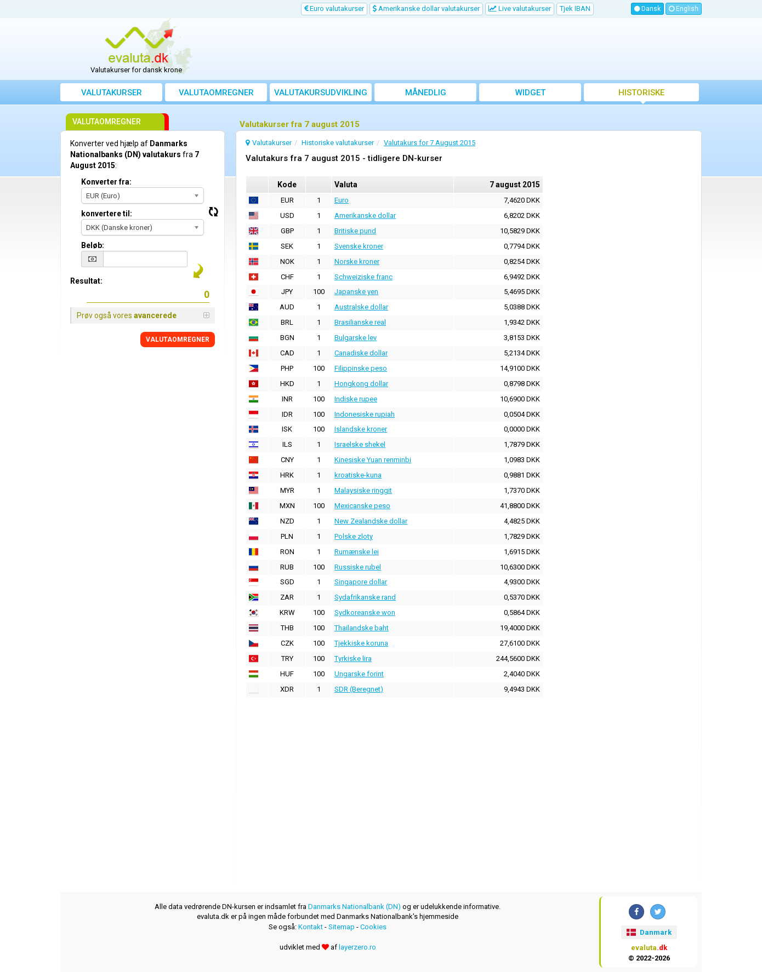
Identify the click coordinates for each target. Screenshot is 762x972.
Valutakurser (111, 92)
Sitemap (341, 927)
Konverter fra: (106, 181)
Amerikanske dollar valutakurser (426, 8)
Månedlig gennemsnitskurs (425, 94)
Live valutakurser (519, 8)
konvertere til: (106, 213)
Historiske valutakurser (641, 94)
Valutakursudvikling (320, 92)
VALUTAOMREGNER (177, 339)
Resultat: (86, 281)
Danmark (649, 932)
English (683, 9)
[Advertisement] (461, 49)
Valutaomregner (216, 92)
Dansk (647, 9)
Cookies (373, 927)
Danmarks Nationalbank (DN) (354, 906)
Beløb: (92, 245)
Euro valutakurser (334, 8)
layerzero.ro (357, 947)
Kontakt (310, 927)
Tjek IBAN (575, 8)
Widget (530, 92)
